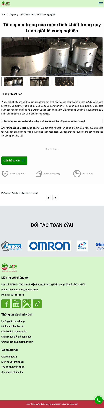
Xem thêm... (52, 149)
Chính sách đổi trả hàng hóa (16, 336)
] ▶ (55, 197)
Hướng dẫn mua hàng (13, 321)
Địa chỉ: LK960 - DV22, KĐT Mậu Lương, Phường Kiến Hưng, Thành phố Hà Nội (43, 284)
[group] (52, 56)
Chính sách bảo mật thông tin (17, 341)
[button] (100, 59)
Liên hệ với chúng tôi (12, 361)
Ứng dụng (13, 14)
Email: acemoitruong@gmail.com (19, 289)
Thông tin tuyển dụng (12, 366)
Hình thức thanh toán (12, 326)
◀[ (48, 197)
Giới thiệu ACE (9, 356)
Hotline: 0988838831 (12, 294)
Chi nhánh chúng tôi (12, 372)
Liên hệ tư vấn (11, 160)
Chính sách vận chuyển (13, 331)
